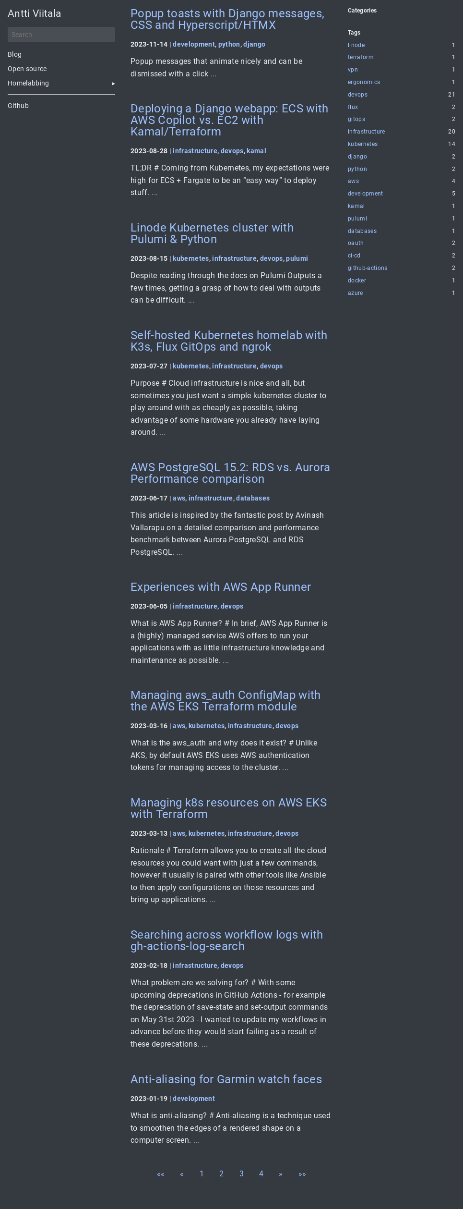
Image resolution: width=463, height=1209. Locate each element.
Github (18, 106)
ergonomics (364, 82)
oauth (356, 243)
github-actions (368, 268)
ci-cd (354, 256)
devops (232, 151)
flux (353, 107)
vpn (353, 70)
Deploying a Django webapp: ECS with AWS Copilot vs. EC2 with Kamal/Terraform (230, 120)
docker (357, 281)
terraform (361, 57)
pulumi (297, 258)
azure (355, 293)
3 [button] (241, 1173)
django (254, 44)
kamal (256, 151)
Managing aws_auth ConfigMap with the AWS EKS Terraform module (226, 700)
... (214, 73)
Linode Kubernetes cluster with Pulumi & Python (212, 233)
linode (356, 45)
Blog (15, 54)
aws (179, 498)
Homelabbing (28, 83)
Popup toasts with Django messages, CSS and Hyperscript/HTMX (227, 19)
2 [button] (221, 1173)
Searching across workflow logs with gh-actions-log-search (227, 940)
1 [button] (202, 1173)
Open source (27, 69)
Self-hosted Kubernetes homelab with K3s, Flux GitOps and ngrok (229, 341)
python (229, 44)
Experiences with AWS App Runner (221, 587)
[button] (161, 1173)
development (194, 44)
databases (253, 498)
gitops (356, 119)
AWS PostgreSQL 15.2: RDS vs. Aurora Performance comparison (231, 473)
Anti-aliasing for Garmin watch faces (226, 1079)
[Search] (61, 34)
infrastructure (195, 151)
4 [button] (261, 1173)
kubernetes (191, 258)
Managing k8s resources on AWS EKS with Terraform (229, 808)
